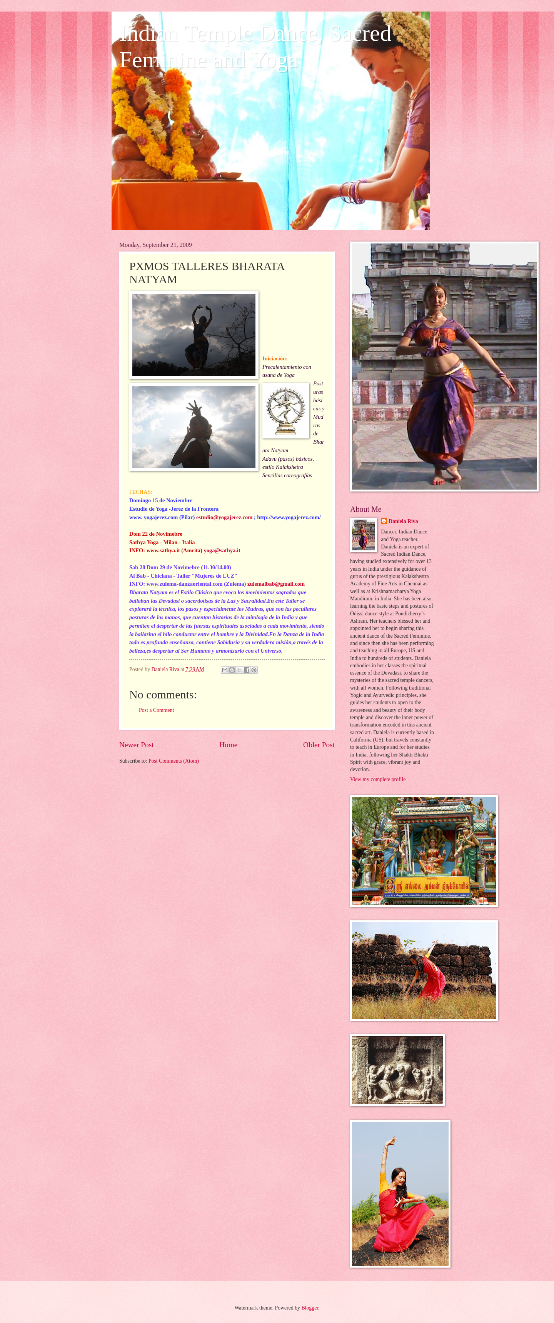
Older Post (319, 745)
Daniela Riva (403, 521)
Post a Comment (156, 710)
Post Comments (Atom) (174, 761)
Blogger (309, 1308)
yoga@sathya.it (222, 550)
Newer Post (136, 745)
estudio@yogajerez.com (224, 517)
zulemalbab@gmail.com (276, 584)
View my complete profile (377, 779)
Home (228, 745)
